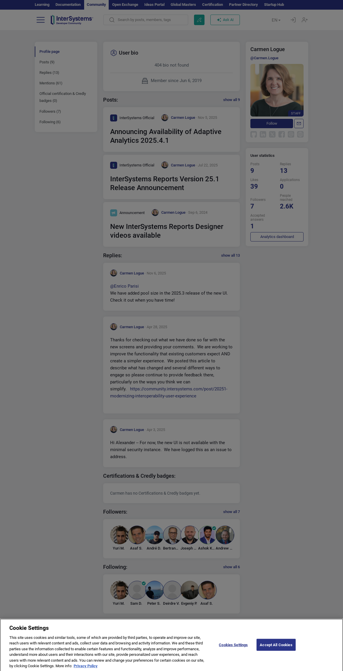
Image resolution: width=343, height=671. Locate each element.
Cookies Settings (233, 649)
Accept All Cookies (276, 649)
